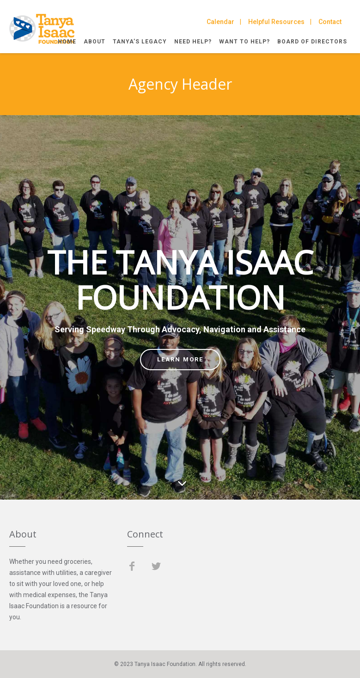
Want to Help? (244, 41)
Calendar (220, 21)
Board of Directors (312, 41)
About (94, 41)
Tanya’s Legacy (140, 41)
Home (67, 41)
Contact (330, 21)
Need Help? (193, 41)
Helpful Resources (276, 21)
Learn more (180, 359)
